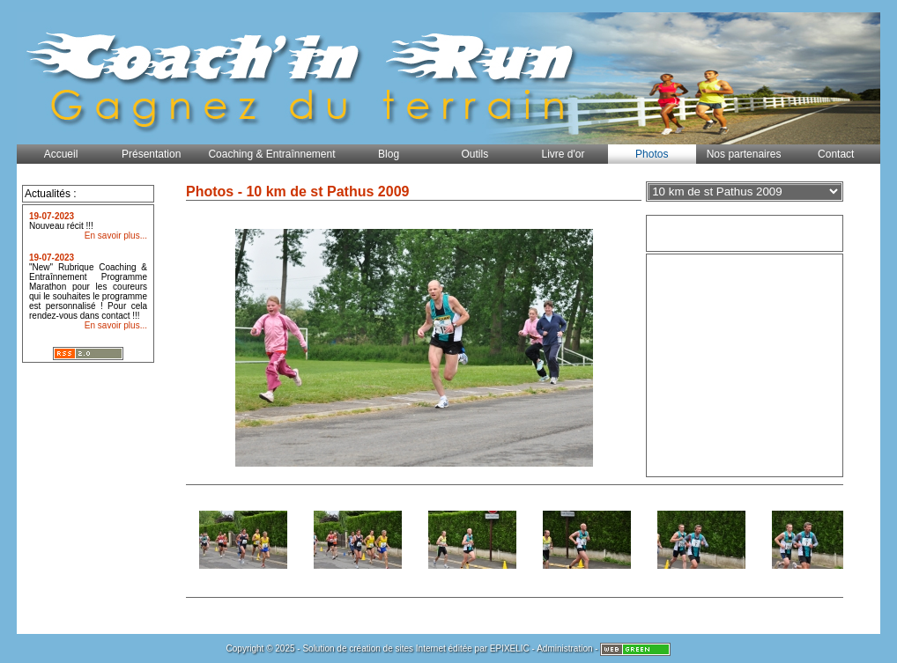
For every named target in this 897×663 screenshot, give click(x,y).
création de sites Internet (397, 648)
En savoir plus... (116, 235)
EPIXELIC (510, 648)
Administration (564, 648)
